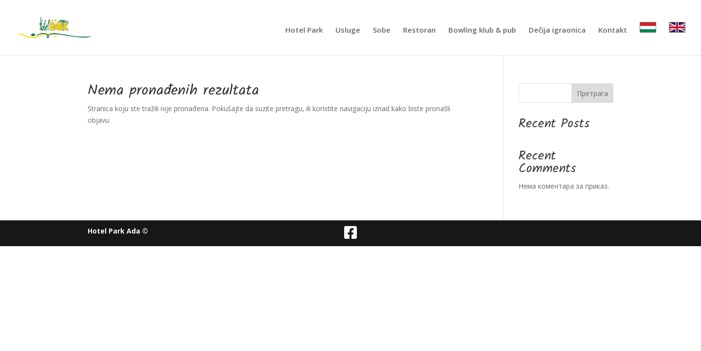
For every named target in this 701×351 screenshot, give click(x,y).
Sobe (381, 30)
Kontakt (612, 30)
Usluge (347, 30)
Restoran (419, 30)
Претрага (592, 93)
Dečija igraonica (557, 30)
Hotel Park (304, 30)
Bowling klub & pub (482, 30)
